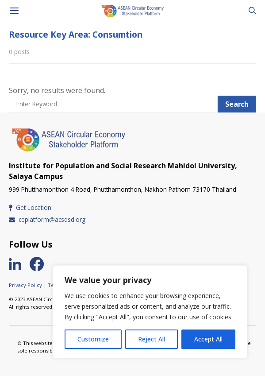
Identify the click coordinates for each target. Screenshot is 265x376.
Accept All (208, 339)
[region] (150, 311)
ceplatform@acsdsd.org (47, 219)
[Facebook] (40, 264)
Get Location (30, 207)
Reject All (151, 339)
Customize (93, 339)
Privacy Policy (25, 285)
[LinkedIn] (18, 264)
